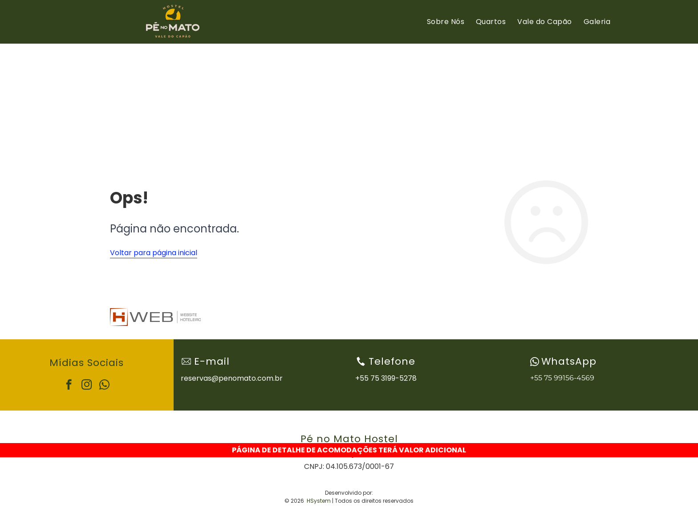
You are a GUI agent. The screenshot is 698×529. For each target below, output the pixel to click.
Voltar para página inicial (153, 253)
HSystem (319, 501)
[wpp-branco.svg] (534, 361)
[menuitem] (445, 22)
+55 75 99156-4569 (562, 378)
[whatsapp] (104, 386)
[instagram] (86, 386)
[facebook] (69, 386)
